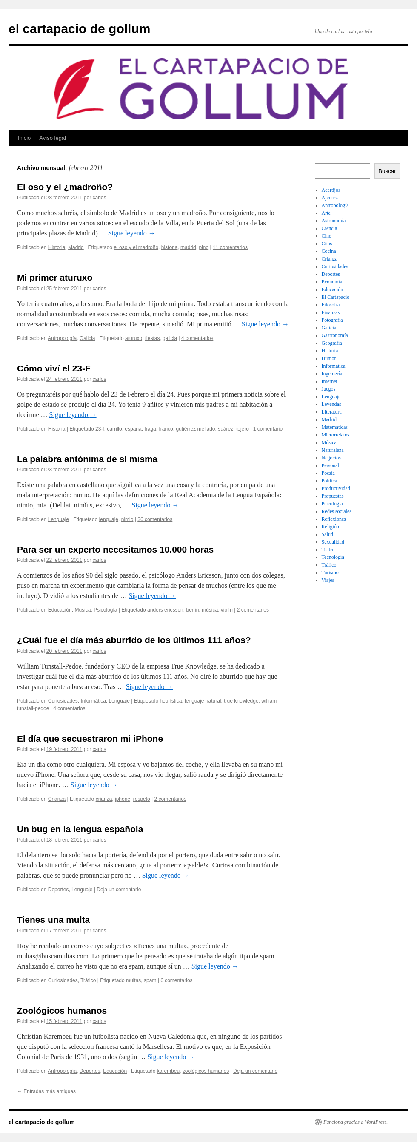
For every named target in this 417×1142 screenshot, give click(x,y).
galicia (170, 338)
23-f (99, 429)
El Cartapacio (336, 297)
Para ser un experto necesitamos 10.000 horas (115, 549)
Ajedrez (330, 198)
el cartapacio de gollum (79, 29)
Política (329, 481)
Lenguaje (58, 519)
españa (133, 429)
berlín (192, 610)
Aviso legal (52, 138)
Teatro (328, 550)
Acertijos (331, 190)
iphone (122, 799)
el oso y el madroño (136, 247)
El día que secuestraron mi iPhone (90, 738)
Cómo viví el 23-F (54, 368)
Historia (57, 247)
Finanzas (331, 312)
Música (82, 610)
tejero (242, 429)
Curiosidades (63, 701)
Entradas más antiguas (46, 1091)
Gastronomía (335, 335)
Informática (93, 701)
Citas (327, 244)
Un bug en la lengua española (80, 829)
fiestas (152, 338)
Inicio (24, 138)
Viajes (328, 580)
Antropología (62, 338)
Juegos (329, 389)
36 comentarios (154, 519)
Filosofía (331, 305)
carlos (99, 198)
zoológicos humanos (206, 1071)
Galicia (87, 338)
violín (227, 610)
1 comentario (268, 429)
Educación (60, 610)
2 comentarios (253, 610)
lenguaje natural (203, 701)
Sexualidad (333, 542)
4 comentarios (197, 338)
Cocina (329, 251)
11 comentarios (230, 247)
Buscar (387, 171)
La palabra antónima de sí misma (87, 459)
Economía (332, 282)
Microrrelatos (335, 435)
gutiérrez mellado (195, 429)
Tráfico (88, 980)
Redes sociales (336, 511)
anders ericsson (165, 610)
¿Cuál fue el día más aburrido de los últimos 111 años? (134, 640)
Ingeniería (332, 374)
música (210, 610)
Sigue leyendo (131, 233)
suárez (225, 429)
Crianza (57, 799)
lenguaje (108, 519)
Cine (326, 236)
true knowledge (241, 701)
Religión (330, 527)
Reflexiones (334, 519)
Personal (330, 465)
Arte (326, 213)
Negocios (331, 458)
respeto (141, 799)
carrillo (114, 429)
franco (166, 429)
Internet (329, 381)
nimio (127, 519)
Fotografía (332, 320)
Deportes (58, 890)
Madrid (76, 247)
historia (169, 247)
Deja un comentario (119, 890)
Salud (327, 534)
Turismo (330, 572)
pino (203, 247)
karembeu (168, 1071)
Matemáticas (335, 427)
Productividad (336, 488)
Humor (329, 358)
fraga (150, 429)
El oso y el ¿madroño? (65, 187)
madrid (188, 247)
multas (133, 980)
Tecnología (333, 557)
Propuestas (333, 496)
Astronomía (334, 221)
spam (150, 980)
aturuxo (133, 338)
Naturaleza (333, 450)
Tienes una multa (53, 919)
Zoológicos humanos (62, 1010)
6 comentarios (176, 980)
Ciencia (329, 228)
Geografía (332, 343)
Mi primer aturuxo (54, 277)
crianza (104, 799)
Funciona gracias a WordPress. (355, 1122)
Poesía (328, 473)
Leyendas (331, 404)
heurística (171, 701)
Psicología (105, 610)
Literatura (332, 412)
